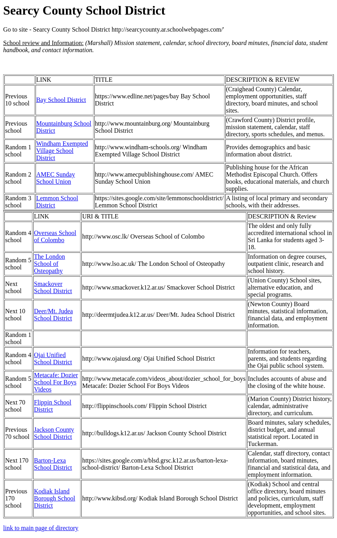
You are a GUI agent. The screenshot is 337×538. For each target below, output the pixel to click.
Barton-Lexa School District (53, 464)
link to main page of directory (41, 528)
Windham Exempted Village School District (62, 150)
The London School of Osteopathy (49, 263)
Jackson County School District (54, 433)
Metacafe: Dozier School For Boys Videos (56, 382)
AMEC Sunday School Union (55, 178)
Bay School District (61, 99)
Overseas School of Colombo (55, 236)
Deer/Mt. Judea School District (53, 315)
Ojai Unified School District (53, 358)
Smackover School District (53, 287)
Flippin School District (52, 406)
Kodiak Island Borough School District (54, 498)
